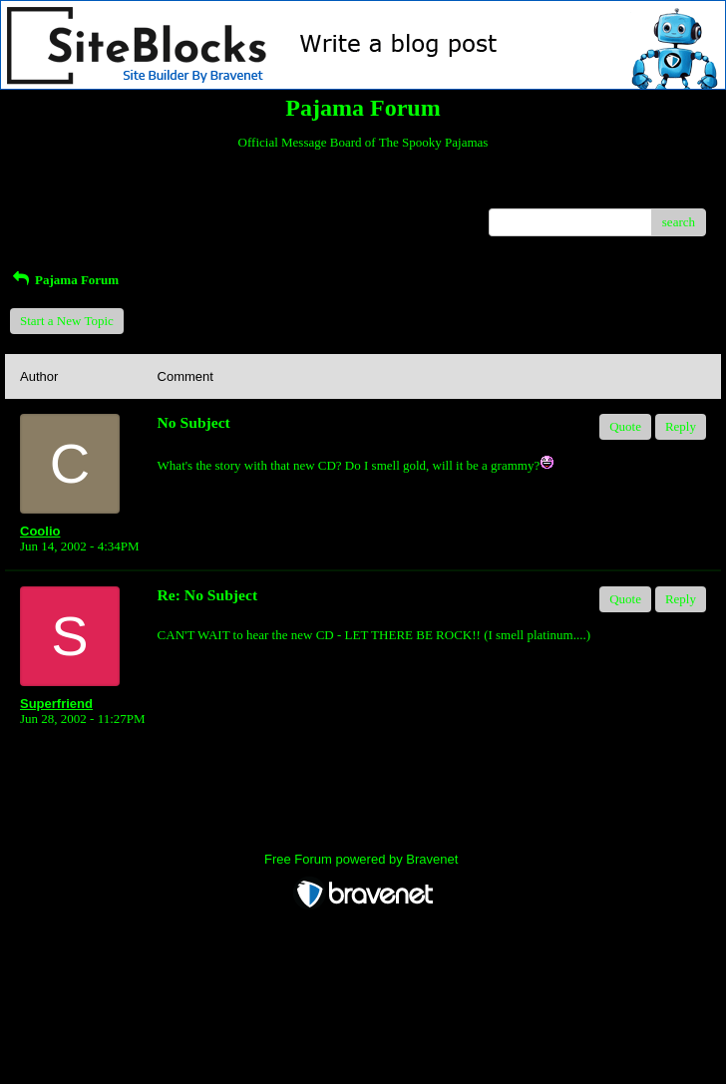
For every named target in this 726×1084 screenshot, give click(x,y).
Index (145, 192)
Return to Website (66, 192)
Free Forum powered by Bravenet (363, 859)
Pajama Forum (64, 279)
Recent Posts (53, 215)
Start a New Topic (67, 320)
